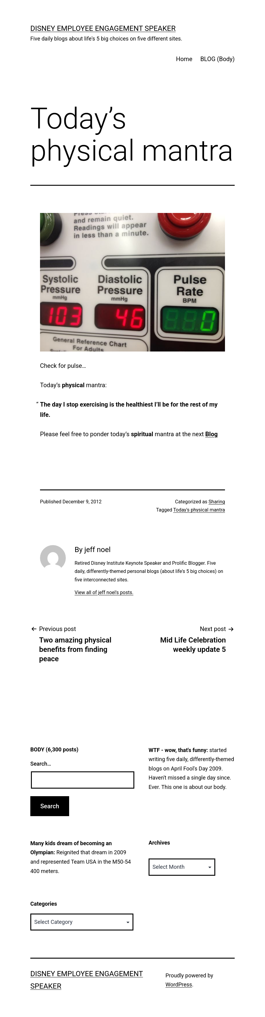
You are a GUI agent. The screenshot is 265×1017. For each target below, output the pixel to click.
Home (184, 59)
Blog (211, 434)
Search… (40, 763)
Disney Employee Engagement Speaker (103, 28)
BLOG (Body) (217, 59)
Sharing (217, 502)
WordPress (179, 984)
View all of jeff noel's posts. (104, 592)
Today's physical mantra (199, 510)
